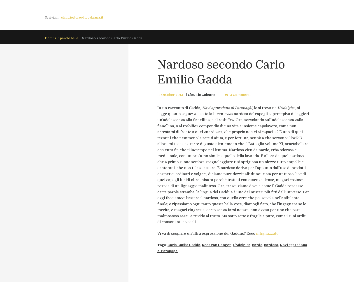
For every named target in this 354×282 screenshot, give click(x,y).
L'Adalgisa (241, 245)
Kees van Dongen (216, 245)
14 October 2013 (170, 95)
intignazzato (267, 234)
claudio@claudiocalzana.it (82, 17)
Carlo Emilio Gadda (184, 245)
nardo (257, 245)
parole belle (69, 38)
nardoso (271, 245)
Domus (50, 38)
